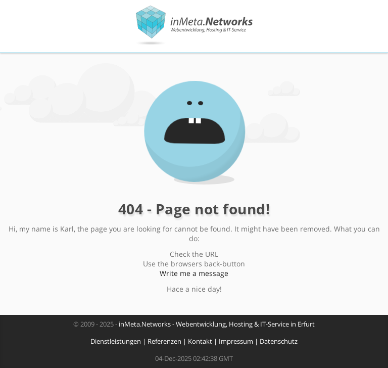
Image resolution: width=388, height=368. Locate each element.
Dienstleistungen (115, 341)
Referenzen (164, 341)
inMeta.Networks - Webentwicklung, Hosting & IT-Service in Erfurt (217, 324)
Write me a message (194, 273)
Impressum (236, 341)
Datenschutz (279, 341)
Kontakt (200, 341)
